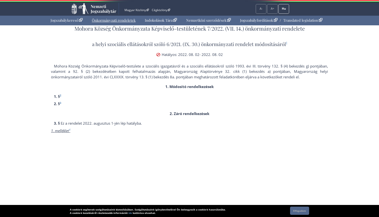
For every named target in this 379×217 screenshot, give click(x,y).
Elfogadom (299, 210)
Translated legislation (302, 20)
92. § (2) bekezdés (90, 71)
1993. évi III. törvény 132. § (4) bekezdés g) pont (276, 66)
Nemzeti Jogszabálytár (103, 9)
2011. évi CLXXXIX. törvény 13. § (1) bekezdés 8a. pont (138, 77)
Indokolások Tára (161, 20)
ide (130, 213)
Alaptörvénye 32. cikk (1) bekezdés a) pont (240, 71)
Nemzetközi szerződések (208, 20)
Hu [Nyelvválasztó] (284, 9)
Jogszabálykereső (67, 20)
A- (261, 9)
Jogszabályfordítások (258, 20)
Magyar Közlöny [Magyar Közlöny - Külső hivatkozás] (136, 10)
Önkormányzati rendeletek (114, 20)
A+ (272, 9)
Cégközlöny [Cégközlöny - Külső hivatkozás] (161, 10)
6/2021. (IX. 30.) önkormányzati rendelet (210, 44)
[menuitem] (66, 20)
